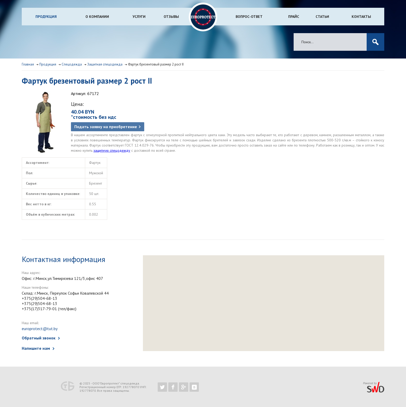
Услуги (139, 16)
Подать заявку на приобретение (105, 126)
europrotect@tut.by (39, 328)
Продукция (46, 16)
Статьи (322, 16)
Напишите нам (36, 348)
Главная (28, 64)
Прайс (293, 16)
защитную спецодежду (111, 150)
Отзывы (171, 16)
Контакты (361, 16)
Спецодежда (72, 64)
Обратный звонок (38, 338)
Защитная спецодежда (104, 64)
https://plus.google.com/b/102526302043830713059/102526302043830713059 (183, 387)
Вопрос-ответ (249, 16)
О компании (97, 16)
